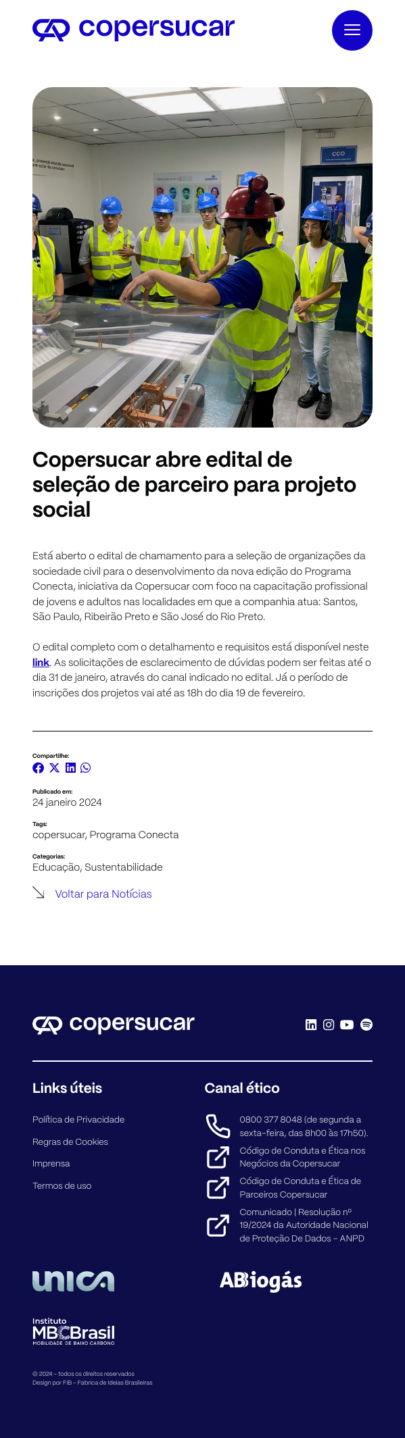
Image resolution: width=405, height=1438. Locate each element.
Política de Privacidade (78, 1119)
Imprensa (51, 1163)
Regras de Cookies (70, 1142)
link (40, 662)
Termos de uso (61, 1186)
